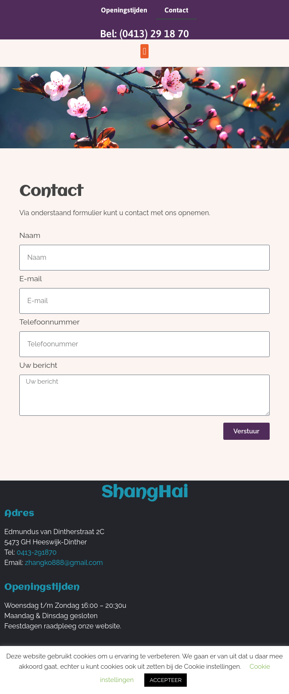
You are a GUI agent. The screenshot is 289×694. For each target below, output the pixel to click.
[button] (144, 51)
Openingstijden (124, 10)
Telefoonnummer (49, 322)
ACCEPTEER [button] (165, 680)
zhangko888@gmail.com (64, 563)
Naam (29, 235)
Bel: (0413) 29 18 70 (144, 33)
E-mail (30, 279)
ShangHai (144, 493)
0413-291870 (37, 552)
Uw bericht (38, 365)
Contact (176, 10)
